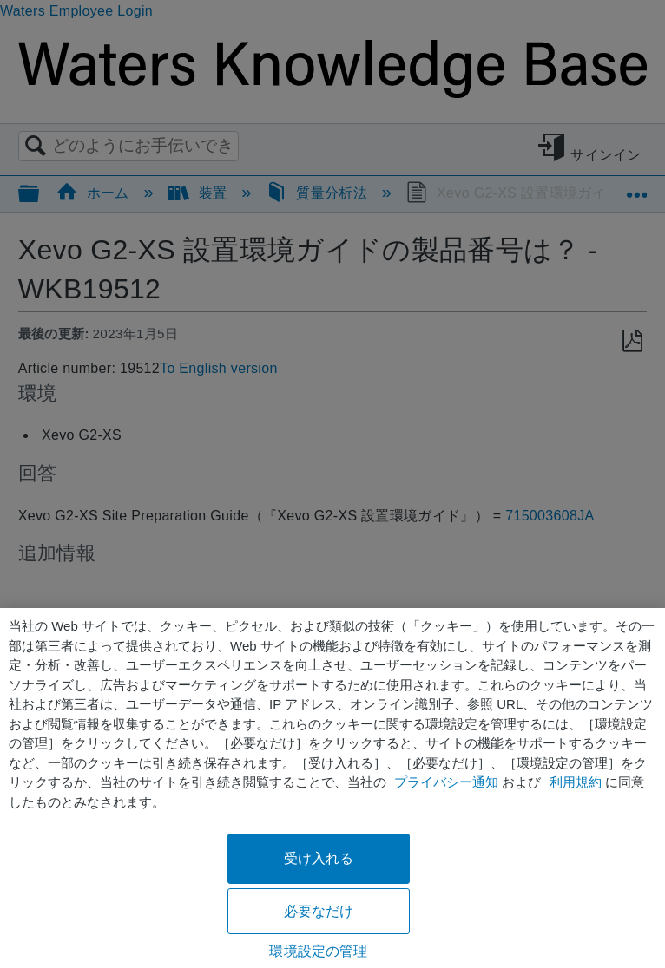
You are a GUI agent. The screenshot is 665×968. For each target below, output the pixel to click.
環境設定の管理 (318, 951)
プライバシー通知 (446, 782)
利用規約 (576, 782)
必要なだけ (319, 911)
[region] (332, 788)
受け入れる (319, 858)
